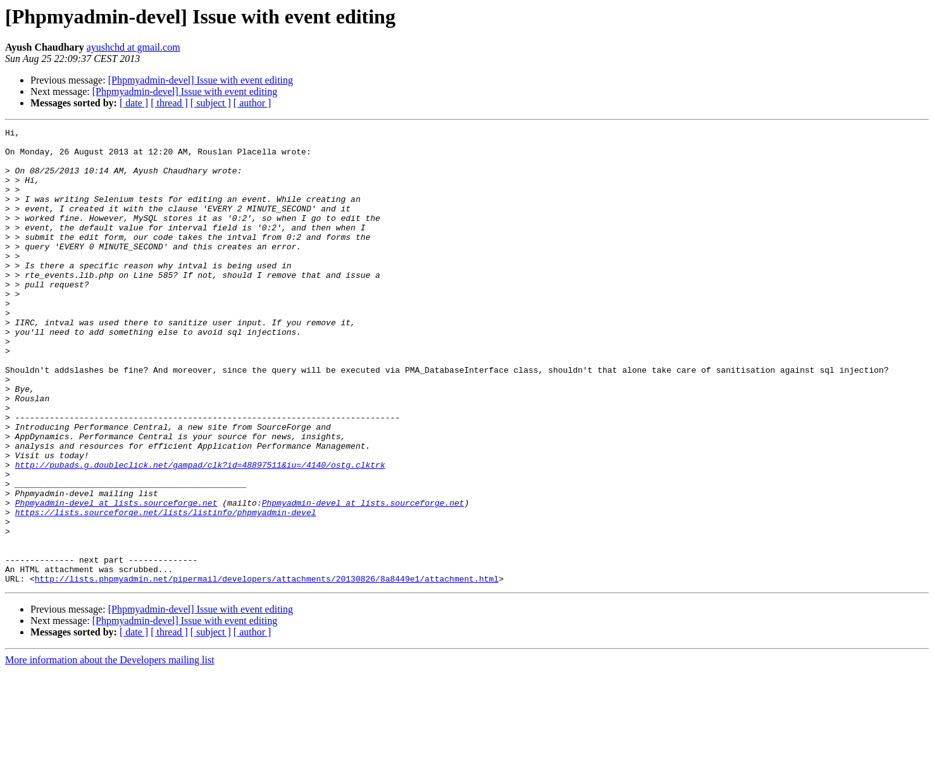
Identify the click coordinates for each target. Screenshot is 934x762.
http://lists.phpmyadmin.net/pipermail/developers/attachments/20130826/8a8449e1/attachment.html (267, 669)
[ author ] (252, 102)
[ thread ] (169, 102)
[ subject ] (210, 102)
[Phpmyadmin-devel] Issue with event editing (200, 80)
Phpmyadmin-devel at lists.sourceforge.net (116, 578)
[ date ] (134, 102)
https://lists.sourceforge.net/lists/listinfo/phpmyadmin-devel (165, 590)
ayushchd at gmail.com (133, 47)
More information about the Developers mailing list (110, 751)
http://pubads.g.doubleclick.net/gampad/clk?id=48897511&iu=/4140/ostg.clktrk (200, 533)
